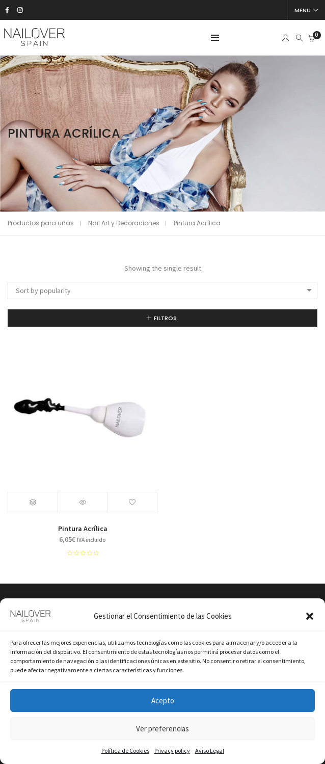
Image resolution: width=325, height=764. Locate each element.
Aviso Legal (209, 750)
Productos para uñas (41, 223)
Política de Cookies (125, 750)
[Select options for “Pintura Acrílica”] (33, 502)
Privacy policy (172, 750)
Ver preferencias (162, 728)
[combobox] (162, 290)
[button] (310, 616)
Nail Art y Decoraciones (123, 223)
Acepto (162, 700)
